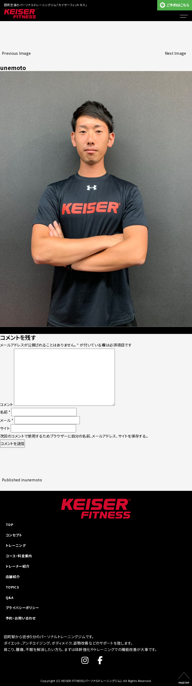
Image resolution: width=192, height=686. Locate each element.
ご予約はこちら (178, 4)
